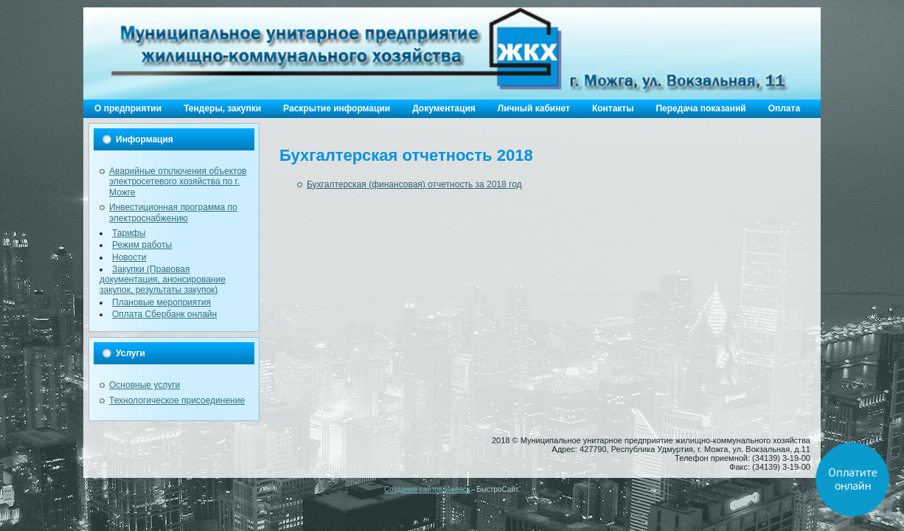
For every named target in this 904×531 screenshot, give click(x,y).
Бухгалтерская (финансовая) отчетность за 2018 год (414, 184)
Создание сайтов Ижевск (427, 489)
